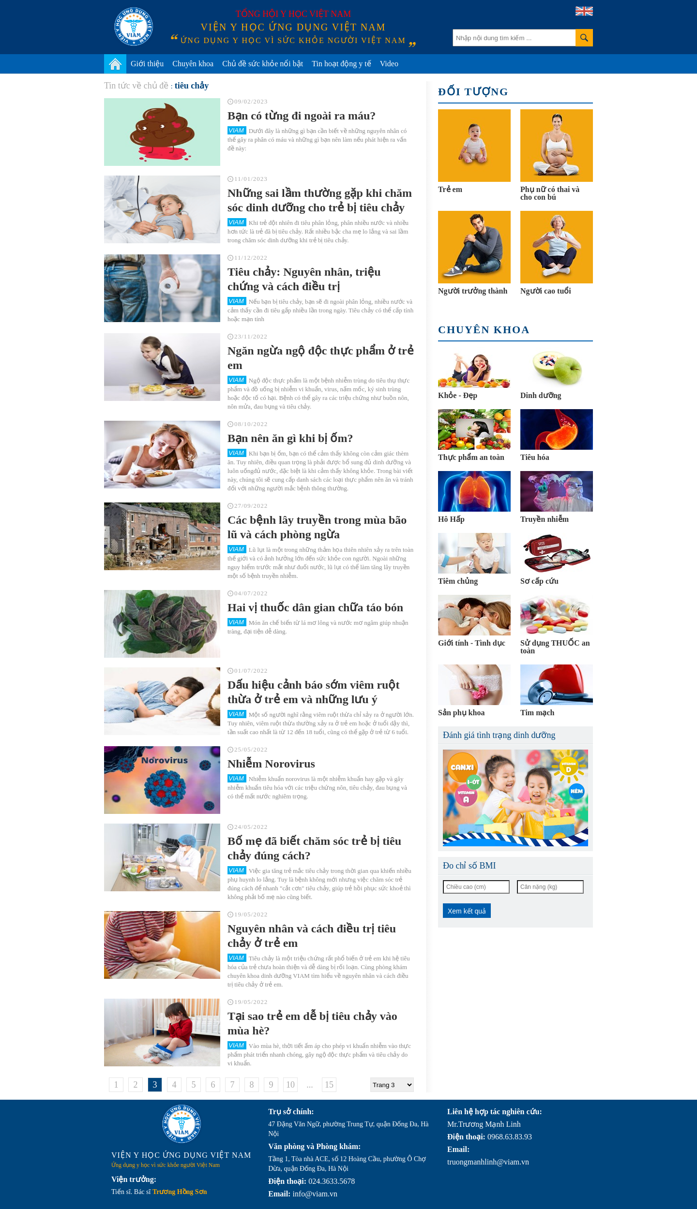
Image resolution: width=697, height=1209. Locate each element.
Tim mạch (537, 712)
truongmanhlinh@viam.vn (488, 1162)
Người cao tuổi (545, 291)
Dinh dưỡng (540, 395)
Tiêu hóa (534, 457)
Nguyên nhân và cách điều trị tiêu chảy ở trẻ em (311, 935)
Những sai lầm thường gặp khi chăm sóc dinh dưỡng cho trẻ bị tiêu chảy (319, 200)
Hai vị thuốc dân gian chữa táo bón (315, 607)
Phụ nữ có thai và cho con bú (549, 193)
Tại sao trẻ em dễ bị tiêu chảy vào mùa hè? (312, 1023)
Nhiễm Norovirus (271, 763)
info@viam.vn (314, 1194)
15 (329, 1085)
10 (290, 1085)
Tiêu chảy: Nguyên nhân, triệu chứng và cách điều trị (304, 279)
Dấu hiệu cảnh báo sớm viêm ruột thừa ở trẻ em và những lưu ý (313, 692)
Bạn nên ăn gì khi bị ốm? (290, 438)
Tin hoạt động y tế (341, 63)
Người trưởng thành (472, 291)
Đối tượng (473, 92)
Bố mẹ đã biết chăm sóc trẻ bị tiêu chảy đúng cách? (314, 848)
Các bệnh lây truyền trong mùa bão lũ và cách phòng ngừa (317, 527)
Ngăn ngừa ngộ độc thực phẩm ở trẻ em (320, 357)
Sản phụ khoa (461, 712)
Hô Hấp (451, 519)
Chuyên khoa (192, 63)
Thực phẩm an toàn (471, 457)
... (309, 1085)
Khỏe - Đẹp (457, 395)
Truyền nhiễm (544, 519)
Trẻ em (450, 189)
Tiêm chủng (458, 581)
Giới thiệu (147, 63)
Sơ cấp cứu (539, 581)
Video (389, 63)
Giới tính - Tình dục (471, 643)
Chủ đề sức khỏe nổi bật (262, 63)
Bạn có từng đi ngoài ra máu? (301, 115)
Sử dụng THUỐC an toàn (555, 647)
